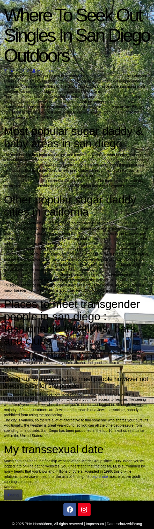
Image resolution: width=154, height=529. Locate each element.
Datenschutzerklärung (124, 524)
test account (44, 71)
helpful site (99, 476)
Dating (13, 495)
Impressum (95, 524)
